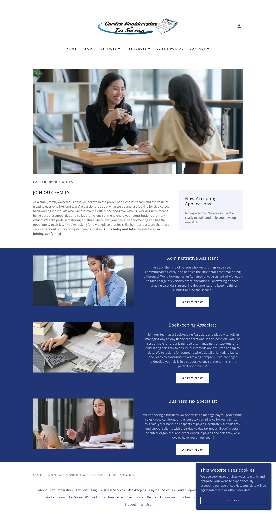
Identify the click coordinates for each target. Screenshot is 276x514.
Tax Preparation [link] (61, 490)
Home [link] (71, 48)
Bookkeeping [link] (137, 490)
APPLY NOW (192, 378)
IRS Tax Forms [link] (95, 497)
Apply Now (192, 302)
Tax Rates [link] (75, 497)
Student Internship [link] (138, 504)
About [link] (88, 48)
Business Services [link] (112, 490)
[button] (239, 26)
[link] (138, 26)
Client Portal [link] (170, 48)
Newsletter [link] (116, 497)
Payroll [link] (154, 490)
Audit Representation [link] (193, 490)
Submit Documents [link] (195, 497)
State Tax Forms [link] (54, 497)
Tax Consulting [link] (86, 490)
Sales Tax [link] (168, 490)
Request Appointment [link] (163, 497)
